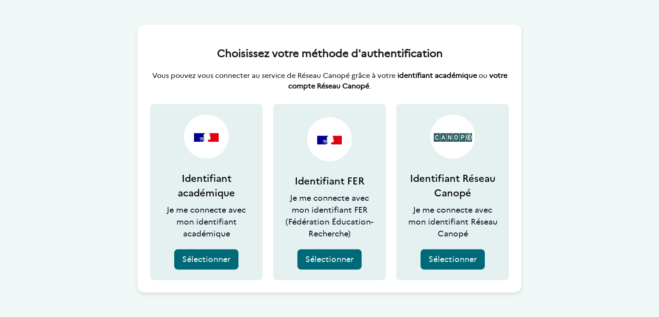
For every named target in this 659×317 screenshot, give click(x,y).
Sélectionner (206, 259)
